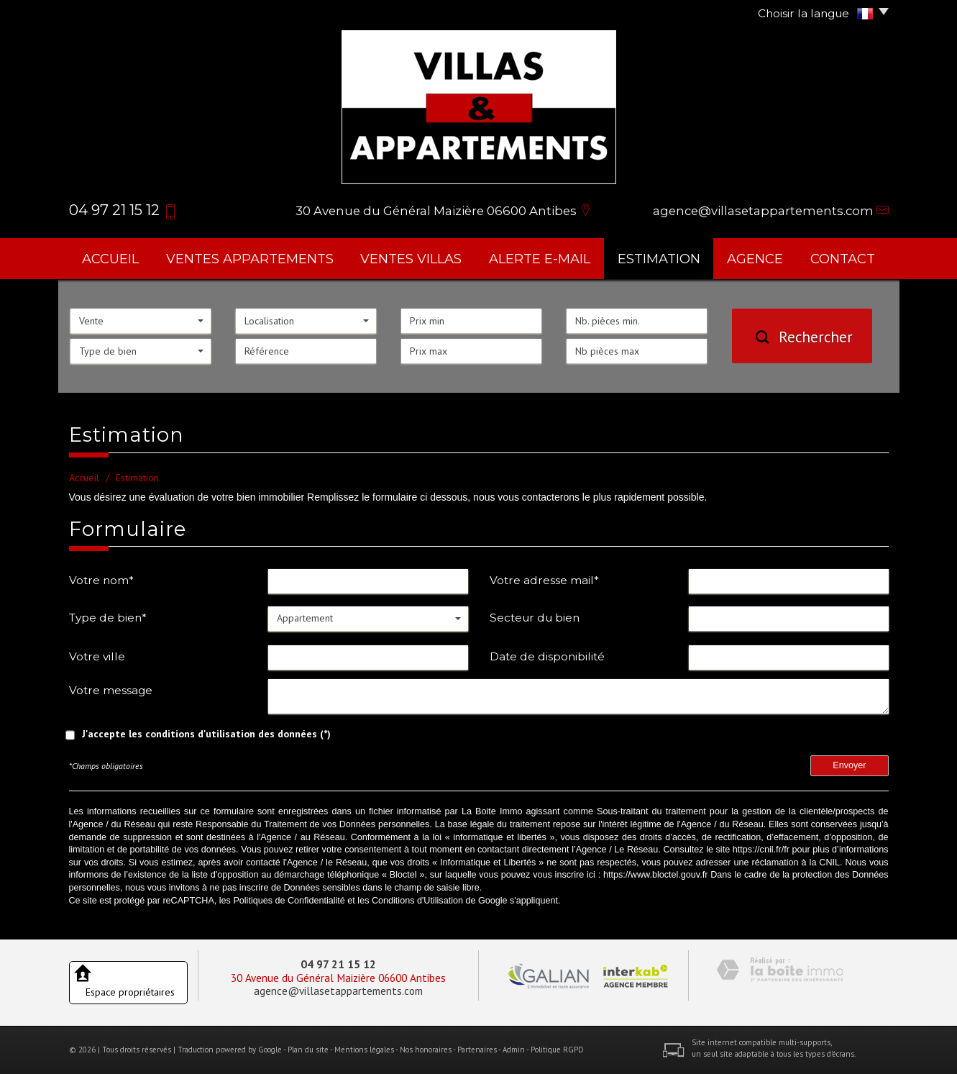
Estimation (659, 258)
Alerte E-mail (539, 258)
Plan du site (308, 1050)
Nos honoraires (426, 1050)
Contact (842, 258)
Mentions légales (364, 1050)
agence (755, 258)
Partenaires (477, 1050)
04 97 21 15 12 (338, 964)
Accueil (110, 258)
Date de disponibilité (547, 656)
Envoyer (849, 765)
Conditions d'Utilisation (417, 901)
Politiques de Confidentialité (288, 901)
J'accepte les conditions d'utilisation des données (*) (206, 733)
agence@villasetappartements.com (763, 211)
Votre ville (97, 656)
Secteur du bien (535, 617)
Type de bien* (108, 617)
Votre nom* (101, 580)
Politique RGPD (557, 1050)
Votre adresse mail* (544, 580)
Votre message (110, 690)
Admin (514, 1050)
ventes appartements (250, 258)
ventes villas (411, 258)
